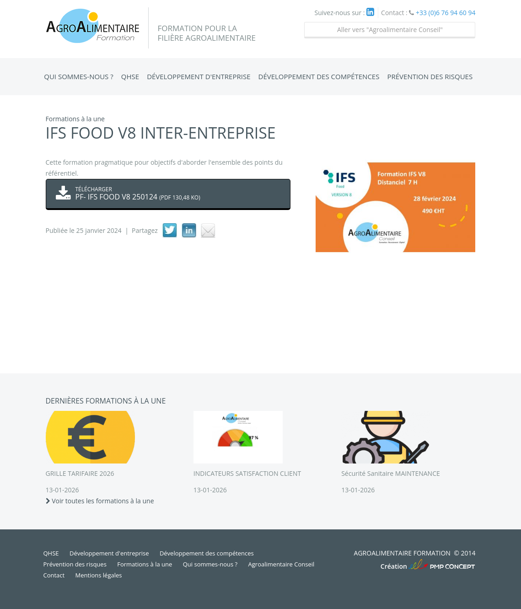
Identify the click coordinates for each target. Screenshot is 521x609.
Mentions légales (98, 575)
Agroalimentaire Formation (97, 28)
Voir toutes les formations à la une (100, 500)
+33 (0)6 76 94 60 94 (446, 12)
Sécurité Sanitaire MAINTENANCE (390, 473)
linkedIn (189, 230)
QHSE (130, 76)
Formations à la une (144, 564)
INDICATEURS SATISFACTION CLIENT (247, 473)
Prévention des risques (430, 76)
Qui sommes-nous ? (78, 76)
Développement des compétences (319, 76)
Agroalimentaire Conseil (281, 564)
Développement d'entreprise (198, 76)
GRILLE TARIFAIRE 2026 (80, 473)
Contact (54, 575)
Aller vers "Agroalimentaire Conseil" (390, 29)
